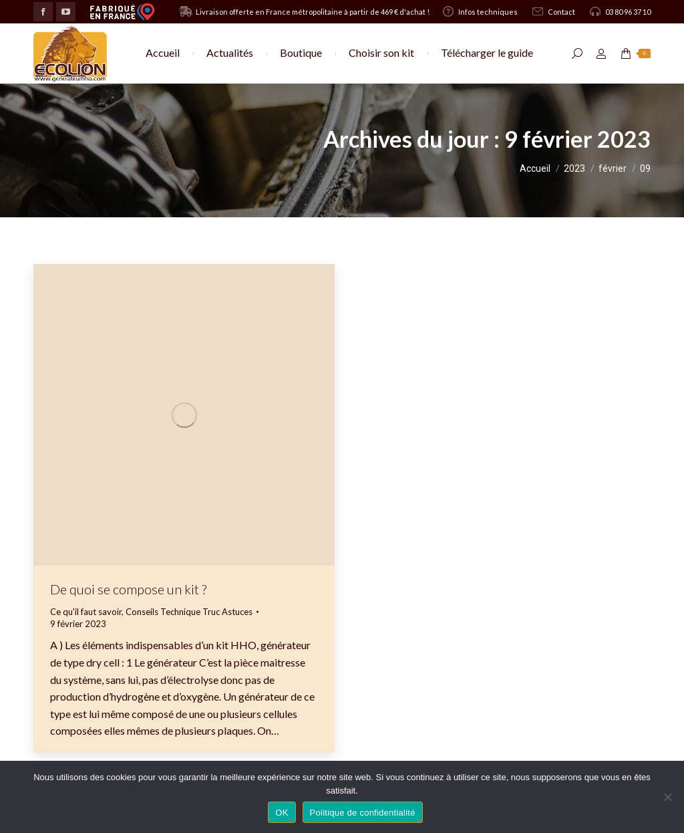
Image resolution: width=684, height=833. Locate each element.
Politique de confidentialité (362, 813)
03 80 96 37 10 (619, 11)
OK (281, 813)
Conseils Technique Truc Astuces (189, 611)
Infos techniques (480, 11)
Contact (553, 11)
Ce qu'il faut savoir (86, 611)
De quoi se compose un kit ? (128, 589)
